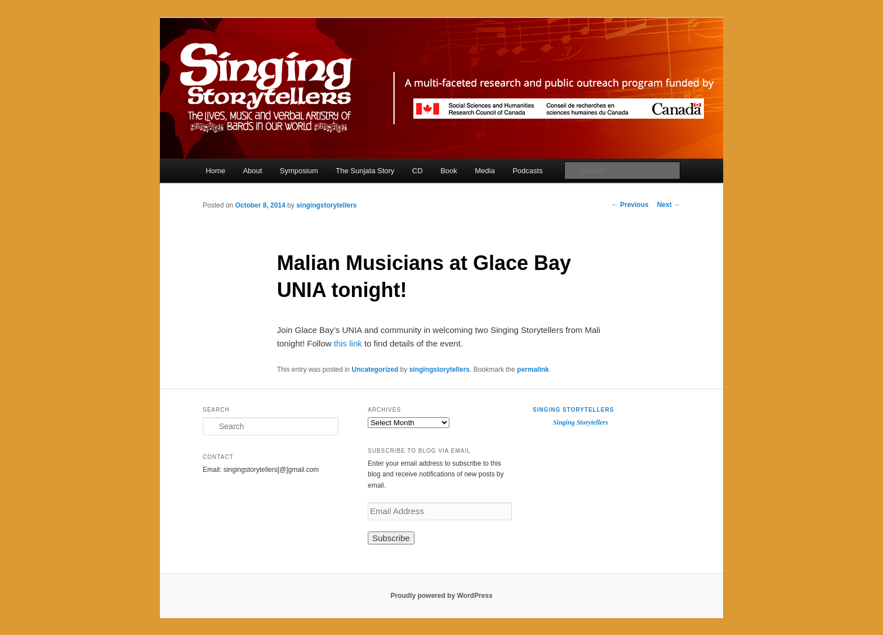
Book (448, 170)
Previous (630, 205)
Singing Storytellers (573, 410)
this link (347, 343)
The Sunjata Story (365, 170)
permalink (533, 369)
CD (417, 170)
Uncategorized (375, 369)
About (252, 170)
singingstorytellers (326, 205)
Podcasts (527, 170)
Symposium (299, 170)
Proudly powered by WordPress (441, 596)
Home (215, 170)
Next (668, 205)
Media (484, 170)
